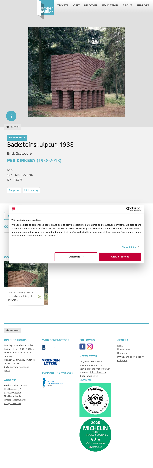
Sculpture (14, 190)
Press (140, 5)
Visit (39, 5)
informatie (9, 114)
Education (73, 5)
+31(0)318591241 (12, 403)
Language (123, 9)
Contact (131, 5)
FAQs (120, 345)
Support (105, 5)
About (90, 5)
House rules (123, 349)
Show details (129, 247)
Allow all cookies (120, 256)
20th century (31, 190)
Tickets (25, 5)
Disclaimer (122, 352)
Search (121, 5)
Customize (76, 256)
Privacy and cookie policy (130, 356)
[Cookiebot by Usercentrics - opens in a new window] (128, 209)
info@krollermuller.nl (15, 399)
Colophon (122, 360)
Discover (54, 5)
